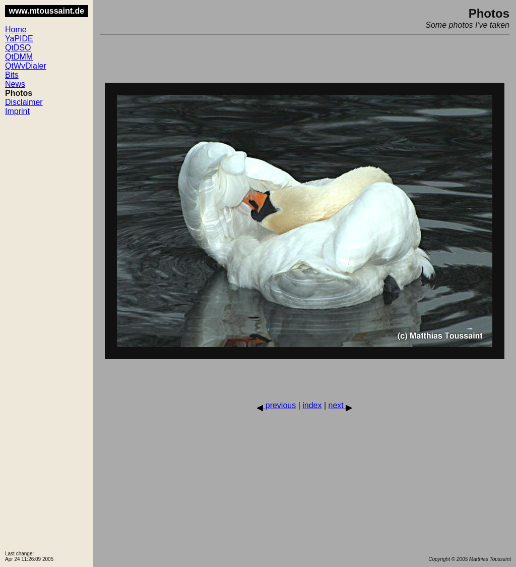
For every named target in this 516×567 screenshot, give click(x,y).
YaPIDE (19, 38)
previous (276, 405)
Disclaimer (24, 102)
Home (16, 29)
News (15, 84)
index (311, 405)
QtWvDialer (25, 66)
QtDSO (18, 47)
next (340, 405)
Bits (12, 75)
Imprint (17, 111)
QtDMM (19, 56)
